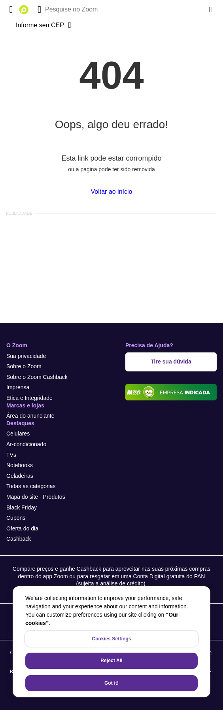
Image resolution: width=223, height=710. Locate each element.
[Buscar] (39, 9)
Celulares (18, 433)
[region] (111, 641)
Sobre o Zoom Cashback (37, 377)
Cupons (15, 518)
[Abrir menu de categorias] (11, 9)
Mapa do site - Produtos (35, 497)
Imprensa (17, 387)
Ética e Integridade (29, 398)
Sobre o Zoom (24, 366)
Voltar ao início (111, 191)
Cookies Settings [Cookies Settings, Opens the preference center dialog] (111, 639)
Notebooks (19, 465)
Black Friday (21, 507)
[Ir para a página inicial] (23, 9)
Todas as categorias (31, 486)
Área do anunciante (30, 416)
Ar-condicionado (26, 444)
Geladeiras (19, 476)
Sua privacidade (26, 356)
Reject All (111, 660)
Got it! (111, 683)
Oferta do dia (22, 528)
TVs (11, 455)
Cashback (18, 539)
